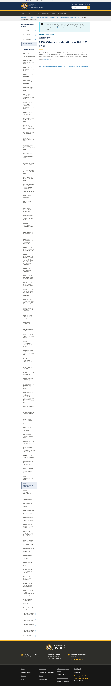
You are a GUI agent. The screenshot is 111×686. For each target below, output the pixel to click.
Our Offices (74, 4)
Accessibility (42, 669)
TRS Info (58, 658)
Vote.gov (77, 672)
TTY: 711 (51, 658)
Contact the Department (54, 654)
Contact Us (87, 4)
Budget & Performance (27, 672)
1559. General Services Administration (78, 66)
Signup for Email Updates (79, 654)
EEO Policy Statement (62, 678)
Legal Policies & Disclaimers (46, 672)
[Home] (32, 8)
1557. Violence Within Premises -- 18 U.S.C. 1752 (52, 66)
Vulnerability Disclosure (63, 681)
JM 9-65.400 (47, 59)
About (22, 669)
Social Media (74, 656)
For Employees (43, 679)
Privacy (41, 676)
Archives (23, 676)
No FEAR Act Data (61, 674)
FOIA (22, 679)
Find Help (81, 4)
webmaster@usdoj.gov (57, 27)
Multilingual (77, 669)
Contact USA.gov (79, 680)
